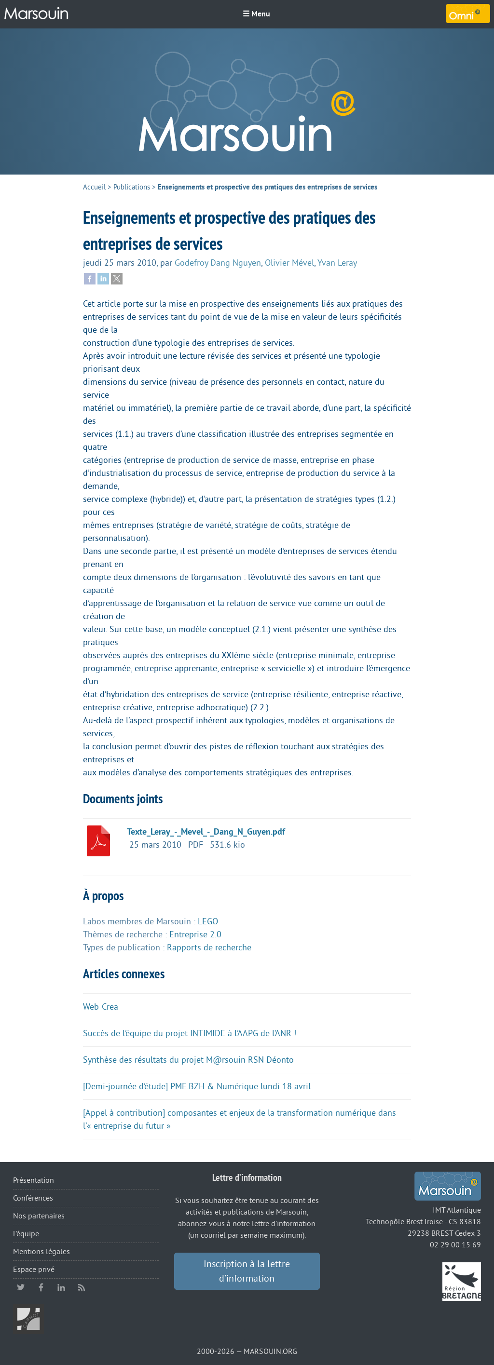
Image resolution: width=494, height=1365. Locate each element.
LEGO (208, 921)
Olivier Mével (289, 263)
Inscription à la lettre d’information (247, 1271)
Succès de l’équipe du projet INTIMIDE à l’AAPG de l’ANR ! (189, 1033)
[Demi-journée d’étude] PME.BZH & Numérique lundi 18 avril (197, 1086)
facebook (41, 1287)
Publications (131, 187)
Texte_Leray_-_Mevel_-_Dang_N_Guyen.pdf (206, 832)
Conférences (33, 1198)
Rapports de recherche (209, 947)
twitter (20, 1287)
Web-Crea (100, 1007)
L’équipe (26, 1234)
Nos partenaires (39, 1216)
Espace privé (34, 1269)
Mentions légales (41, 1251)
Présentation (33, 1180)
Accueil (94, 187)
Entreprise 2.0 (195, 934)
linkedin (61, 1287)
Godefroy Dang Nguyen (218, 263)
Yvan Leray (337, 263)
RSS (81, 1287)
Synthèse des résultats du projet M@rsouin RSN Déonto (188, 1060)
